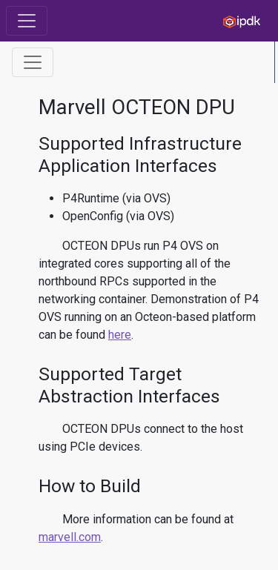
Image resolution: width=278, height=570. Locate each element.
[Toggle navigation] (26, 21)
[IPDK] (238, 21)
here (119, 335)
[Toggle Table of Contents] (32, 62)
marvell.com (70, 537)
